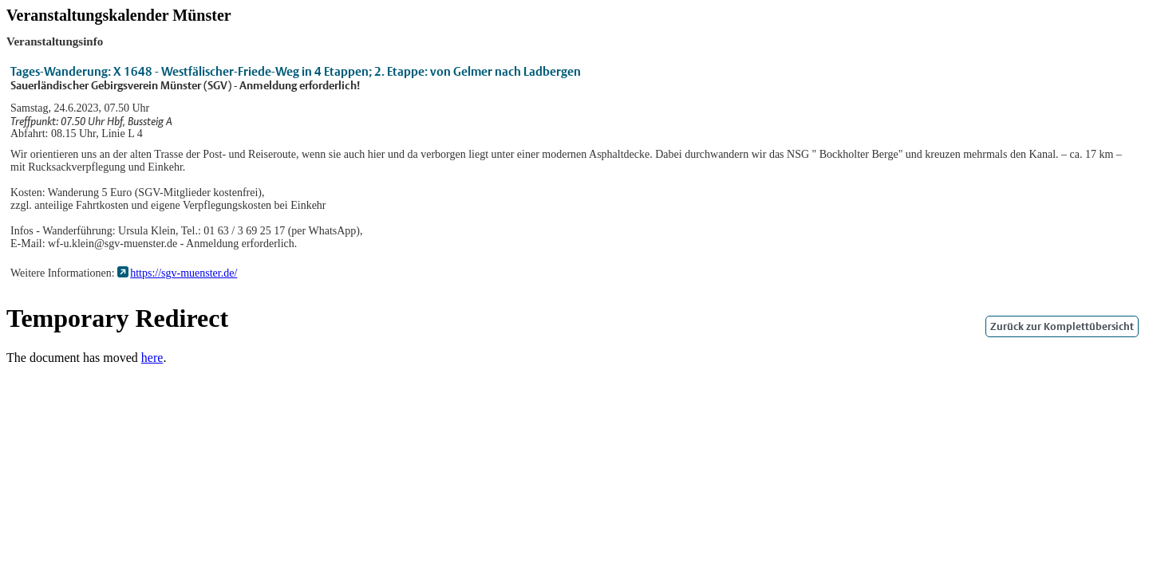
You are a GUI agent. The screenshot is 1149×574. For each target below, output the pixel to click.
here (152, 357)
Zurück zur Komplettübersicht (1062, 326)
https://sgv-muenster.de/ (183, 273)
